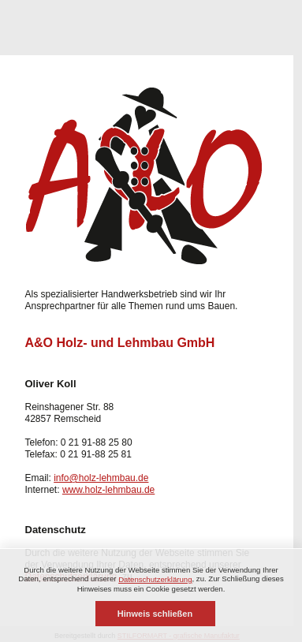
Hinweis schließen (154, 613)
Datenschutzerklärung (155, 579)
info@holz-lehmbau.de (101, 477)
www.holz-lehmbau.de (108, 489)
